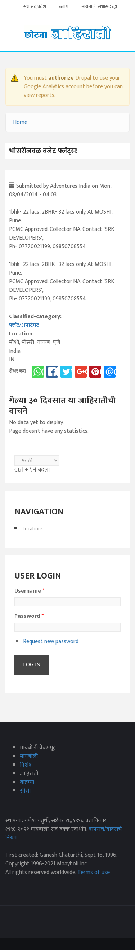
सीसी (25, 791)
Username (29, 591)
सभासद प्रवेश (34, 7)
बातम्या (27, 782)
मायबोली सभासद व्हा (99, 7)
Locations (33, 528)
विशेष (26, 765)
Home (20, 122)
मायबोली (29, 756)
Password (29, 616)
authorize (61, 78)
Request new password (50, 641)
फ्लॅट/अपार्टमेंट (24, 325)
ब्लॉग (63, 7)
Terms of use (93, 872)
